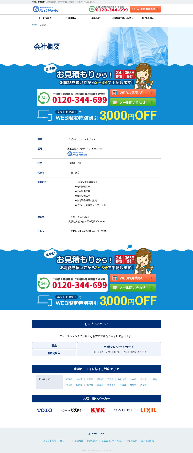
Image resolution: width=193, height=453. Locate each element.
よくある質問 (49, 441)
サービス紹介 (45, 18)
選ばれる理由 (148, 18)
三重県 (90, 379)
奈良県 (133, 379)
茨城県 (123, 385)
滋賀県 (90, 385)
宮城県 (143, 379)
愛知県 (100, 379)
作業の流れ (96, 18)
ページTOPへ (98, 434)
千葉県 (110, 379)
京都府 (79, 379)
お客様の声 (132, 441)
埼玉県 (69, 385)
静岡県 (143, 385)
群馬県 (133, 385)
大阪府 (154, 379)
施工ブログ (65, 441)
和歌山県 (122, 379)
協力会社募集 (147, 441)
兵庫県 (69, 379)
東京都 (100, 385)
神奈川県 (111, 385)
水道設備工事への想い (122, 18)
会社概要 (78, 441)
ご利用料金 (70, 18)
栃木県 (79, 385)
